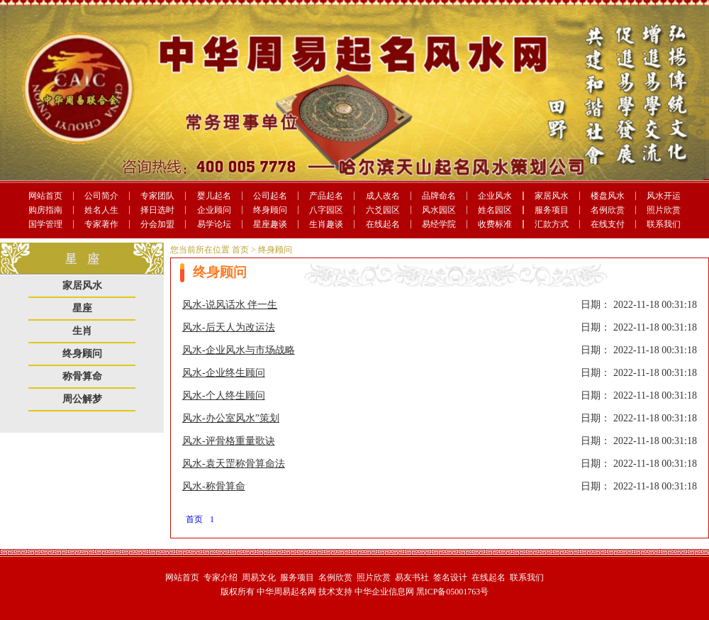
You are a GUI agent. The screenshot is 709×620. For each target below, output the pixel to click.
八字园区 (326, 210)
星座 (82, 308)
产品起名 (326, 196)
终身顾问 (270, 210)
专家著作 (101, 224)
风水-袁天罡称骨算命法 (233, 463)
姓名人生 (101, 210)
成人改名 (383, 196)
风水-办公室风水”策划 (230, 418)
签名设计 (450, 577)
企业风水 (495, 196)
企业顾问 (214, 210)
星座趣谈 (270, 224)
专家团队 (157, 196)
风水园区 (439, 210)
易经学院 (439, 224)
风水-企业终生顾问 (223, 372)
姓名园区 (495, 210)
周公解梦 (82, 399)
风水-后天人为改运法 (228, 327)
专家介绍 (220, 577)
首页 (240, 250)
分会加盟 (157, 224)
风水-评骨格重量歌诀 (228, 441)
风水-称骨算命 (213, 486)
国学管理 (45, 224)
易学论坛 (214, 224)
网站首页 (45, 196)
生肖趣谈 (326, 224)
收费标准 (495, 224)
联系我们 (664, 224)
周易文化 (259, 577)
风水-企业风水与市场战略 (238, 350)
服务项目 (552, 210)
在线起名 (383, 224)
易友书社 (412, 577)
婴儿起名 (214, 196)
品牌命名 (439, 196)
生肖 (82, 331)
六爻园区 (383, 210)
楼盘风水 (608, 196)
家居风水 (552, 196)
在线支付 (608, 224)
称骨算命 (82, 376)
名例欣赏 (608, 210)
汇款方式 (552, 224)
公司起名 (270, 196)
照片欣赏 (664, 210)
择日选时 (157, 210)
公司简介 (101, 196)
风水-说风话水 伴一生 (229, 304)
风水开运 (664, 196)
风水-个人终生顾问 (223, 395)
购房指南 (45, 210)
